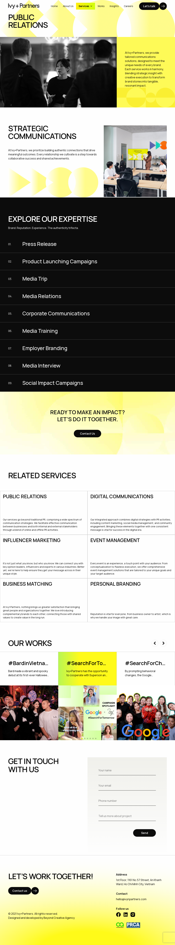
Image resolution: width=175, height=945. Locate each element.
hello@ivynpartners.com (131, 899)
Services (85, 6)
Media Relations (41, 296)
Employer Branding (44, 348)
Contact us (19, 891)
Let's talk (149, 6)
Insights (114, 6)
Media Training (40, 331)
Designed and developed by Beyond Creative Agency (41, 918)
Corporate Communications (56, 313)
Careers (128, 6)
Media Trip (34, 279)
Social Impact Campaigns (52, 383)
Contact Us (87, 433)
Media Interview (41, 366)
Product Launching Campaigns (59, 261)
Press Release (39, 244)
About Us (68, 6)
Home (54, 6)
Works (101, 6)
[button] (154, 643)
